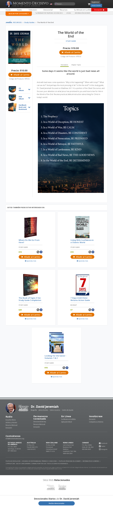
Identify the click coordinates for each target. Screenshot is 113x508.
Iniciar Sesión (96, 5)
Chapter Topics (76, 66)
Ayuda (68, 13)
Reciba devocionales (56, 504)
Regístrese (95, 2)
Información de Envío (82, 13)
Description (64, 66)
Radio (9, 416)
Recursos (17, 22)
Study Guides (29, 22)
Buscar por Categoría (19, 14)
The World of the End (45, 22)
